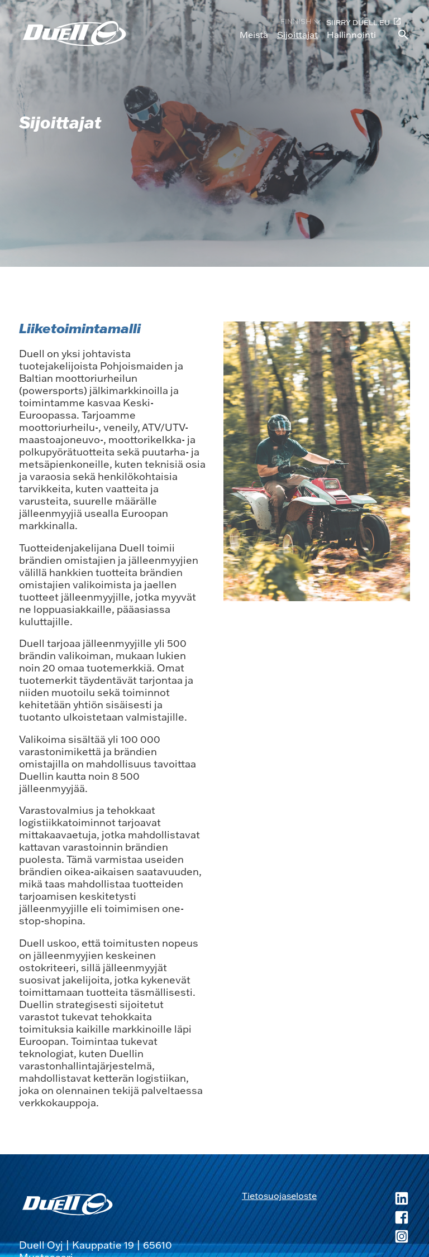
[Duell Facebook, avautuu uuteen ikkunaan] (363, 1218)
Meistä (254, 34)
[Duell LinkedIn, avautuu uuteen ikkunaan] (363, 1199)
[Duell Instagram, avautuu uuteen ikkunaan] (363, 1237)
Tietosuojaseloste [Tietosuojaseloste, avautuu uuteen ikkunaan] (279, 1195)
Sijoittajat (297, 34)
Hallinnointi (351, 34)
